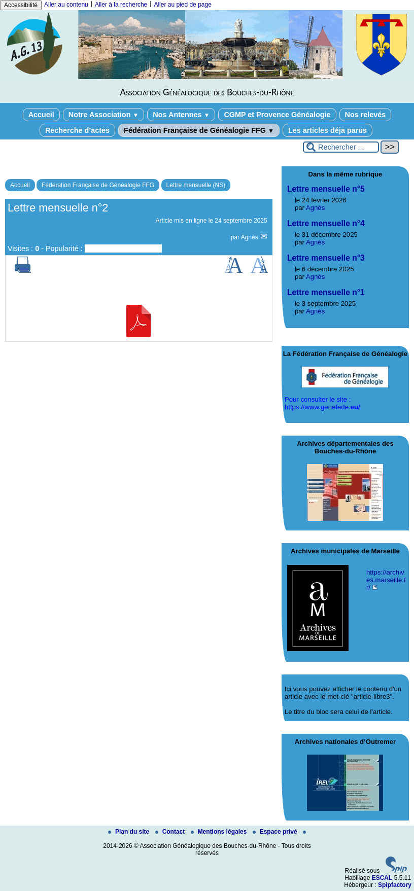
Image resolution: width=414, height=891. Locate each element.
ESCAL (382, 877)
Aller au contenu (66, 4)
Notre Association (103, 115)
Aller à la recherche (121, 4)
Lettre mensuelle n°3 (326, 258)
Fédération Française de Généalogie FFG (199, 130)
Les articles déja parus (327, 130)
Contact (171, 831)
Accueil (41, 115)
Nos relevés (365, 115)
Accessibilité (21, 5)
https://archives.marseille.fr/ (386, 579)
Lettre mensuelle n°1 (326, 292)
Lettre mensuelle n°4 (326, 223)
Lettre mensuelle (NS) (196, 185)
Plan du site (129, 831)
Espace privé (276, 831)
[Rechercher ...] (341, 147)
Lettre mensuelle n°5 (326, 189)
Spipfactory (394, 884)
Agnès (250, 237)
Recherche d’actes (77, 130)
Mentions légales (220, 831)
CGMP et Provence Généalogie (277, 115)
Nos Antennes (181, 115)
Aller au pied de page (182, 4)
